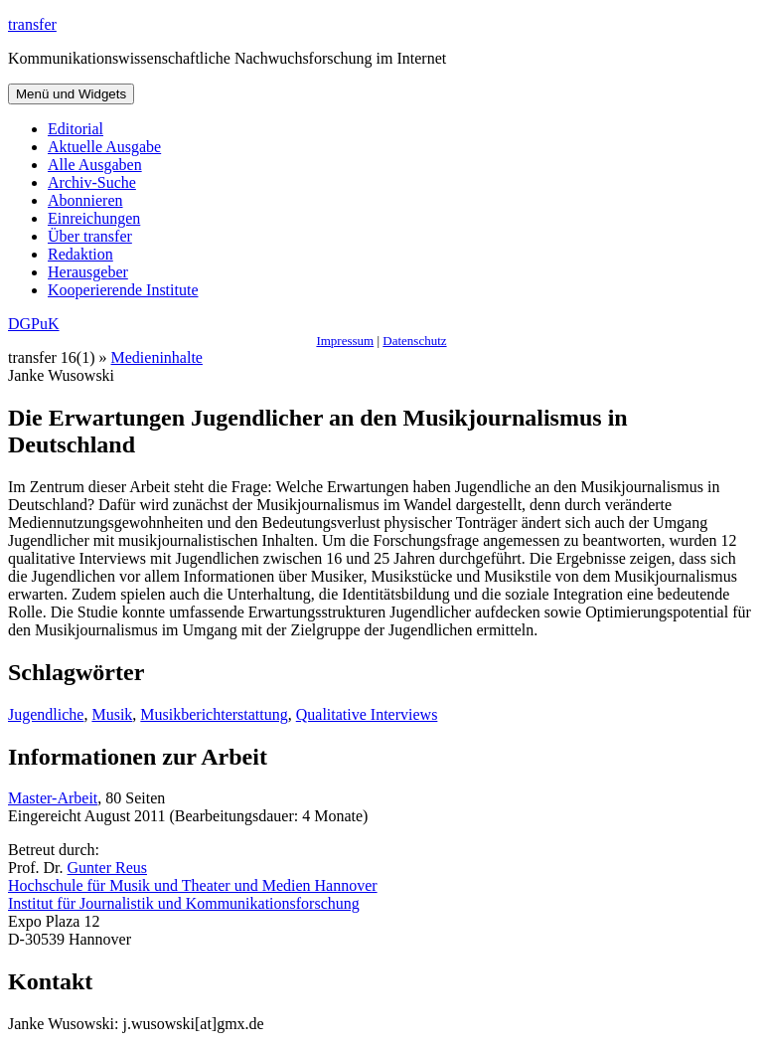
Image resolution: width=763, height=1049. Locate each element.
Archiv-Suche (92, 182)
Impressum (345, 340)
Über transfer (90, 236)
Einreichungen (94, 218)
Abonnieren (85, 200)
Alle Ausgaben (95, 164)
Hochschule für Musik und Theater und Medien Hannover (193, 885)
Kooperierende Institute (123, 289)
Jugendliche (45, 714)
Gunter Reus (107, 867)
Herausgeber (88, 271)
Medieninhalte (157, 357)
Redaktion (80, 254)
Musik (111, 714)
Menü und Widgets (71, 94)
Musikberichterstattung (213, 714)
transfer (32, 24)
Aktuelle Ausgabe (104, 146)
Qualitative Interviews (367, 714)
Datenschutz (414, 340)
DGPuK (34, 323)
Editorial (75, 128)
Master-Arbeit (52, 797)
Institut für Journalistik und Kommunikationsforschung (184, 903)
